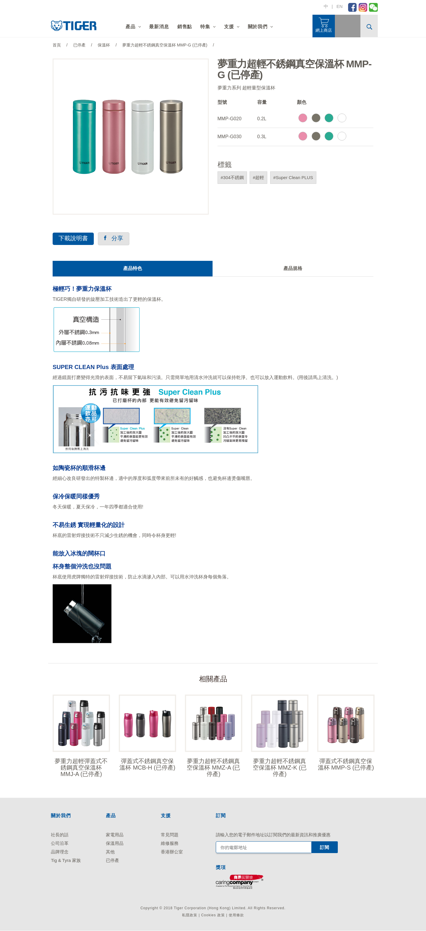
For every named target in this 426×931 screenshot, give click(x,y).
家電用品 (114, 834)
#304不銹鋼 (232, 177)
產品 (131, 26)
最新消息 (159, 26)
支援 (229, 26)
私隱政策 (189, 915)
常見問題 (169, 834)
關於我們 (258, 26)
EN (339, 6)
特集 (205, 26)
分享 (113, 238)
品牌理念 (60, 852)
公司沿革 (60, 843)
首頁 (57, 45)
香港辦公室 (172, 852)
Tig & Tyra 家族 (66, 860)
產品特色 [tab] (132, 268)
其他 (110, 852)
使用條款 (236, 915)
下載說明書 (73, 238)
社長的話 (60, 834)
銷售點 (184, 26)
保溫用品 (114, 843)
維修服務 (169, 843)
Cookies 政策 (213, 915)
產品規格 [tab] (292, 268)
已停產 (112, 860)
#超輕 (258, 177)
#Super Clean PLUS (293, 177)
